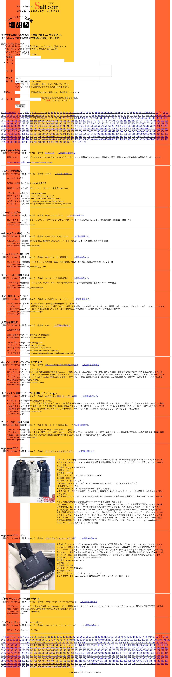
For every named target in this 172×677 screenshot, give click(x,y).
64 (26, 117)
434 (154, 138)
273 (166, 128)
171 (84, 123)
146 (149, 120)
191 (166, 123)
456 (76, 141)
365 (39, 136)
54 (164, 114)
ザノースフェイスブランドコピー (59, 453)
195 (15, 125)
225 (137, 125)
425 (117, 138)
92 (107, 117)
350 (146, 133)
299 (105, 131)
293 (80, 131)
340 (105, 133)
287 (56, 131)
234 (7, 128)
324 (39, 133)
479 (3, 144)
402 (23, 138)
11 (37, 114)
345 (125, 133)
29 (90, 114)
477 (162, 141)
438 (3, 141)
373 (72, 136)
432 (146, 138)
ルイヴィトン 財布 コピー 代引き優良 (61, 398)
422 (105, 138)
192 (3, 125)
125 (63, 120)
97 (122, 117)
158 (31, 123)
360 (19, 136)
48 (145, 114)
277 (15, 131)
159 (35, 123)
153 (11, 123)
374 (76, 136)
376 (84, 136)
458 (84, 141)
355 (166, 133)
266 (138, 128)
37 (113, 114)
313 (162, 131)
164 (56, 123)
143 (137, 120)
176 (105, 123)
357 (7, 136)
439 (7, 141)
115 (22, 120)
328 (56, 133)
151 (3, 123)
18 (58, 114)
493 (60, 144)
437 (166, 138)
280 (27, 131)
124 (59, 120)
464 (109, 141)
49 (148, 114)
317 (11, 133)
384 (117, 136)
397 (3, 138)
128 (75, 120)
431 (142, 138)
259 (109, 128)
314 (166, 131)
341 (109, 133)
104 (148, 117)
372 (68, 136)
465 (113, 141)
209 (72, 125)
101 (135, 117)
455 (72, 141)
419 (92, 138)
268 (146, 128)
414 (72, 138)
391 (146, 136)
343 (117, 133)
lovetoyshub (49, 155)
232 (166, 125)
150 (165, 120)
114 (18, 120)
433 (150, 138)
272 (162, 128)
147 (153, 120)
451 (56, 141)
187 (150, 123)
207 (64, 125)
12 (40, 114)
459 (89, 141)
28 (87, 114)
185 (142, 123)
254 (89, 128)
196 (19, 125)
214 (92, 125)
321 (27, 133)
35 (107, 114)
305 (129, 131)
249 (68, 128)
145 (145, 120)
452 (60, 141)
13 (43, 114)
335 (84, 133)
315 (3, 133)
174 (97, 123)
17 (55, 114)
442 (19, 141)
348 (138, 133)
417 (84, 138)
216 (101, 125)
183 (133, 123)
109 (168, 117)
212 (84, 125)
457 (80, 141)
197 (23, 125)
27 (84, 114)
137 (112, 120)
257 (101, 128)
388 (133, 136)
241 (35, 128)
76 (61, 117)
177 (109, 123)
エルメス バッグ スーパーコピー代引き (61, 367)
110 (3, 120)
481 (11, 144)
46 (140, 114)
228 (150, 125)
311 (154, 131)
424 (113, 138)
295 (89, 131)
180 (121, 123)
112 (10, 120)
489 (44, 144)
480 (7, 144)
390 (142, 136)
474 (150, 141)
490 (48, 144)
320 (23, 133)
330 (64, 133)
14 (46, 114)
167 (68, 123)
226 (142, 125)
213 (88, 125)
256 (97, 128)
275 (7, 131)
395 (162, 136)
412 (64, 138)
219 (113, 125)
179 (117, 123)
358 (11, 136)
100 (131, 117)
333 (76, 133)
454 (68, 141)
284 (44, 131)
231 (162, 125)
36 (110, 114)
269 (150, 128)
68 (37, 117)
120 (43, 120)
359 (15, 136)
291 (72, 131)
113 (14, 120)
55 (167, 114)
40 (122, 114)
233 (3, 128)
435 (158, 138)
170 (80, 123)
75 (58, 117)
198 (27, 125)
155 (19, 123)
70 (43, 117)
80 (72, 117)
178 (113, 123)
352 (154, 133)
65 (28, 117)
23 (72, 114)
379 (97, 136)
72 (49, 117)
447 (39, 141)
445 (31, 141)
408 (48, 138)
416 (80, 138)
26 (81, 114)
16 (52, 114)
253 (84, 128)
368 (52, 136)
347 (133, 133)
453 (64, 141)
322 (31, 133)
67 (34, 117)
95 (116, 117)
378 (93, 136)
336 (89, 133)
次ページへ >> (79, 144)
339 (101, 133)
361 (23, 136)
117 (30, 120)
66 (31, 117)
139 (120, 120)
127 (71, 120)
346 (129, 133)
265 (133, 128)
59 (11, 117)
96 (119, 117)
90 (101, 117)
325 (44, 133)
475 (154, 141)
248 (64, 128)
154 (15, 123)
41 (125, 114)
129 (79, 120)
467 (121, 141)
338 (97, 133)
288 (60, 131)
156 (23, 123)
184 (138, 123)
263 (125, 128)
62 (20, 117)
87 (93, 117)
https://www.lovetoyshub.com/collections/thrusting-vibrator (29, 164)
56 (2, 117)
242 (39, 128)
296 (93, 131)
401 (19, 138)
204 (52, 125)
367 (48, 136)
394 (158, 136)
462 (101, 141)
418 (88, 138)
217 (105, 125)
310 (150, 131)
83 (81, 117)
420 (97, 138)
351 (150, 133)
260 (113, 128)
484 (23, 144)
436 (162, 138)
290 (68, 131)
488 (39, 144)
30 (93, 114)
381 (105, 136)
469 (129, 141)
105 (152, 117)
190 (162, 123)
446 (35, 141)
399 (11, 138)
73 (52, 117)
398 (7, 138)
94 (113, 117)
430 (137, 138)
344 (121, 133)
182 (129, 123)
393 (154, 136)
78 (66, 117)
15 (49, 114)
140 (124, 120)
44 (134, 114)
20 (64, 114)
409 (52, 138)
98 (125, 117)
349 (142, 133)
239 (27, 128)
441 (15, 141)
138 (116, 120)
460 (93, 141)
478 (166, 141)
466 (117, 141)
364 (35, 136)
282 (35, 131)
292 (76, 131)
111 (6, 120)
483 (19, 144)
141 (128, 120)
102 (139, 117)
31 (96, 114)
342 (113, 133)
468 (125, 141)
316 (7, 133)
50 (151, 114)
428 (129, 138)
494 (64, 144)
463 (105, 141)
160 (39, 123)
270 (154, 128)
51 (154, 114)
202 (44, 125)
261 (117, 128)
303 (121, 131)
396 (166, 136)
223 (129, 125)
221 (121, 125)
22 (69, 114)
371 (64, 136)
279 (23, 131)
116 (26, 120)
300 (109, 131)
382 (109, 136)
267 (142, 128)
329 (60, 133)
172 (89, 123)
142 (132, 120)
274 (3, 131)
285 (48, 131)
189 (158, 123)
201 (39, 125)
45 (137, 114)
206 (60, 125)
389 (138, 136)
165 (60, 123)
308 (142, 131)
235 (11, 128)
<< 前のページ (8, 114)
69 (40, 117)
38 (116, 114)
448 (44, 141)
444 (27, 141)
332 (72, 133)
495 (68, 144)
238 (23, 128)
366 (44, 136)
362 (27, 136)
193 (7, 125)
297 (97, 131)
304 (125, 131)
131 (88, 120)
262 (121, 128)
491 (52, 144)
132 (92, 120)
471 (138, 141)
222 (125, 125)
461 (97, 141)
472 (142, 141)
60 (14, 117)
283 (39, 131)
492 (56, 144)
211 (80, 125)
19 (61, 114)
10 (34, 114)
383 (113, 136)
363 (31, 136)
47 (142, 114)
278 (19, 131)
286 (52, 131)
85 (87, 117)
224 (133, 125)
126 (67, 120)
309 (146, 131)
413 (68, 138)
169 (76, 123)
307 (138, 131)
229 (154, 125)
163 (52, 123)
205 (56, 125)
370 (60, 136)
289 (64, 131)
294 (84, 131)
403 (27, 138)
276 (11, 131)
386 (125, 136)
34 (105, 114)
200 (35, 125)
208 (68, 125)
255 (93, 128)
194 (11, 125)
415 (76, 138)
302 (117, 131)
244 (48, 128)
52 (157, 114)
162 (48, 123)
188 (154, 123)
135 (104, 120)
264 (129, 128)
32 (99, 114)
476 (158, 141)
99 (128, 117)
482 (15, 144)
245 (52, 128)
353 (158, 133)
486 (31, 144)
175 (101, 123)
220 (117, 125)
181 (125, 123)
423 (109, 138)
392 (150, 136)
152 (7, 123)
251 (76, 128)
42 (128, 114)
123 (55, 120)
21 (67, 114)
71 (46, 117)
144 (141, 120)
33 (102, 114)
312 (158, 131)
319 (19, 133)
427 (125, 138)
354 (162, 133)
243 (44, 128)
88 (96, 117)
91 (104, 117)
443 (23, 141)
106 (156, 117)
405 (35, 138)
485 (27, 144)
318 (15, 133)
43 (131, 114)
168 (72, 123)
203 (48, 125)
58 (8, 117)
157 (27, 123)
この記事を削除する (66, 155)
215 (97, 125)
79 (69, 117)
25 (78, 114)
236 (15, 128)
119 (38, 120)
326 (48, 133)
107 (160, 117)
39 (119, 114)
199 (31, 125)
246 (56, 128)
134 (100, 120)
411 (60, 138)
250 (72, 128)
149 (161, 120)
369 (56, 136)
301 (113, 131)
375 (80, 136)
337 (93, 133)
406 (39, 138)
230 (158, 125)
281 (31, 131)
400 (15, 138)
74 (55, 117)
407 (44, 138)
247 (60, 128)
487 (35, 144)
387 (129, 136)
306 (133, 131)
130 (83, 120)
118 (35, 120)
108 (164, 117)
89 (99, 117)
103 (143, 117)
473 (146, 141)
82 (78, 117)
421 (101, 138)
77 (63, 117)
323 (35, 133)
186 (146, 123)
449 (48, 141)
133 (96, 120)
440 (11, 141)
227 (146, 125)
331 (68, 133)
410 (56, 138)
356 (3, 136)
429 (133, 138)
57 (5, 117)
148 (157, 120)
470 (133, 141)
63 (23, 117)
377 (89, 136)
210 (76, 125)
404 (31, 138)
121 (47, 120)
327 (52, 133)
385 (121, 136)
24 (75, 114)
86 (90, 117)
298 (101, 131)
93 (110, 117)
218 (109, 125)
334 (80, 133)
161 (44, 123)
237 (19, 128)
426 (121, 138)
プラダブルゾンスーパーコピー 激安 (60, 540)
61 (17, 117)
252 (80, 128)
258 (105, 128)
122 (51, 120)
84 (84, 117)
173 (93, 123)
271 (158, 128)
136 (108, 120)
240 (31, 128)
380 (101, 136)
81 (75, 117)
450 (52, 141)
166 (64, 123)
